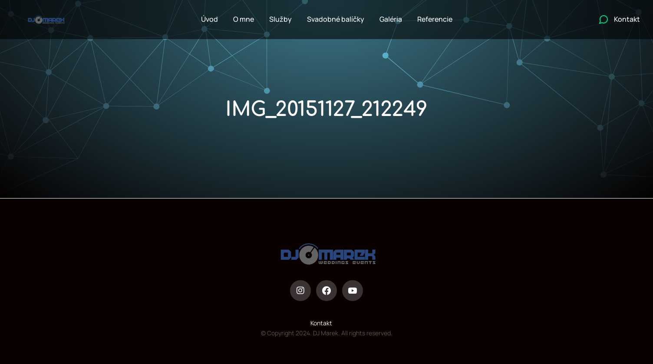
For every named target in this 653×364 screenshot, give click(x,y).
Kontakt (321, 323)
